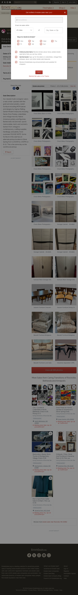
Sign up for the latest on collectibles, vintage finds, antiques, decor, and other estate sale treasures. (40, 58)
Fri (21, 44)
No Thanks (45, 76)
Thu (56, 41)
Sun (44, 44)
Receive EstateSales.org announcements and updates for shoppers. (38, 63)
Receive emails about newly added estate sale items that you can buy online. (39, 53)
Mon (21, 41)
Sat (33, 44)
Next (39, 72)
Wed (44, 41)
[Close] (65, 12)
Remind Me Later (34, 76)
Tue (33, 41)
